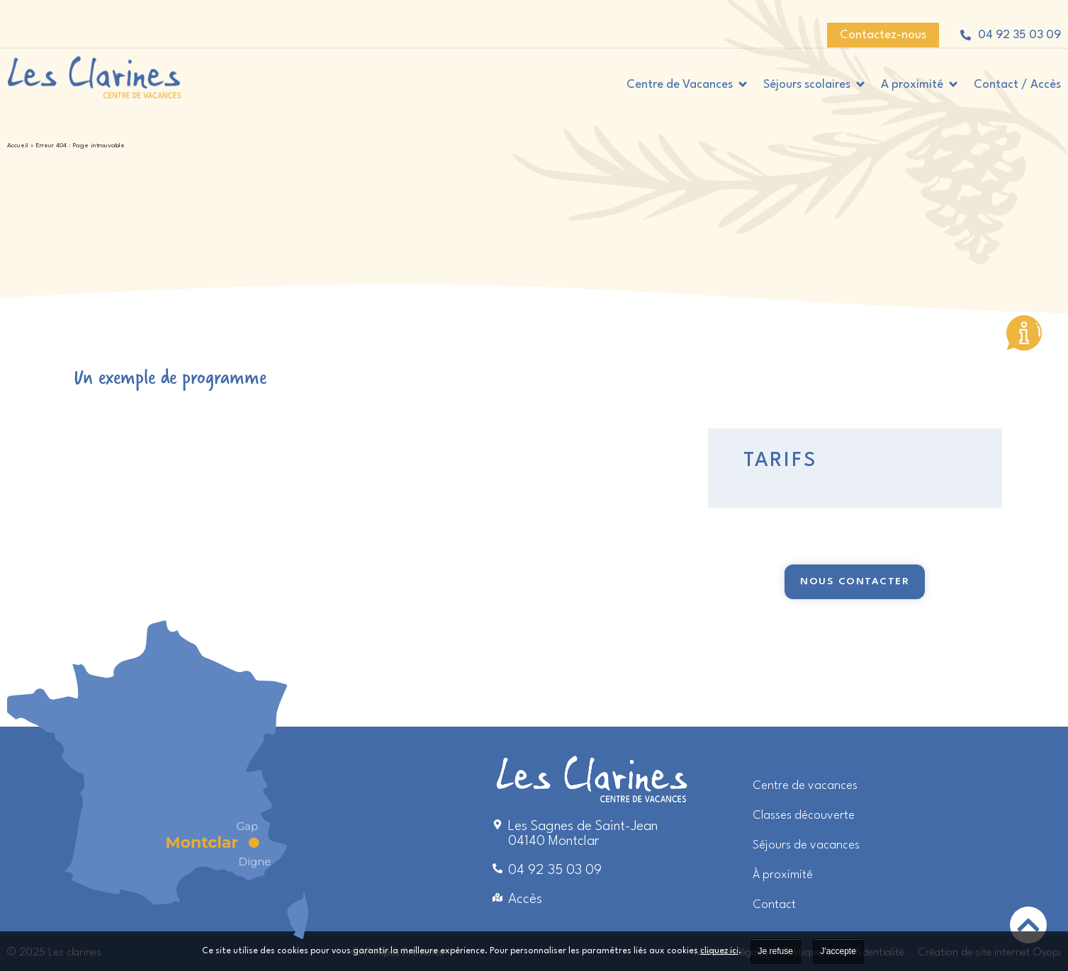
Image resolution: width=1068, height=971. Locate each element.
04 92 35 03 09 (1019, 35)
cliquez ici (719, 951)
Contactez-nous (883, 35)
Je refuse (775, 951)
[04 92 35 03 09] (965, 35)
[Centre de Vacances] (687, 85)
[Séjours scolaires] (815, 85)
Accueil (17, 145)
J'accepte (838, 951)
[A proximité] (920, 85)
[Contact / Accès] (1017, 85)
